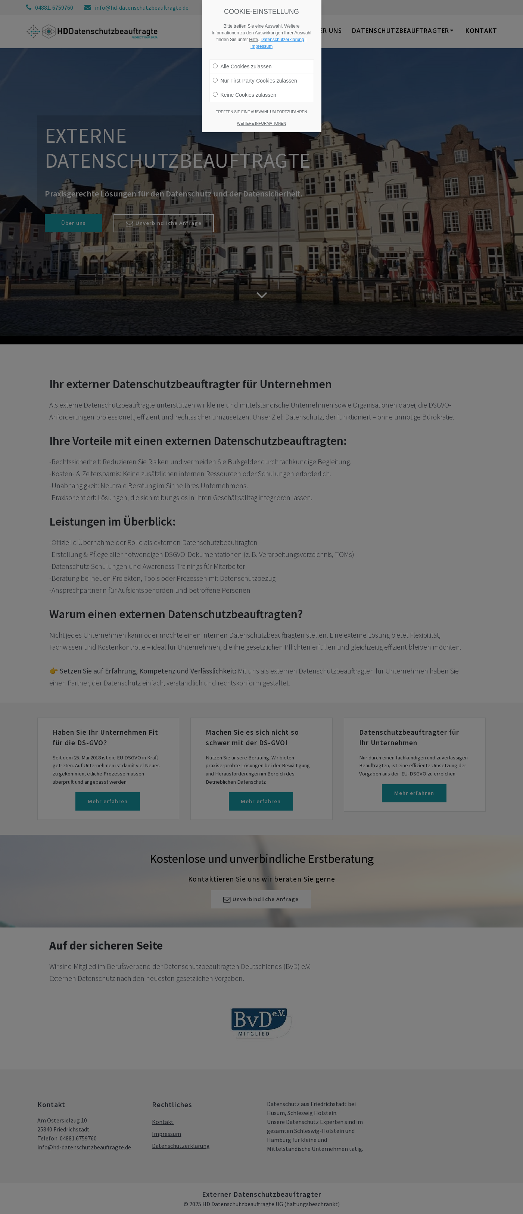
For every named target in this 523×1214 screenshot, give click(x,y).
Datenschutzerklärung (282, 39)
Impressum (261, 46)
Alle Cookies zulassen (242, 66)
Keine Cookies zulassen (244, 95)
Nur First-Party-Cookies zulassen (255, 81)
